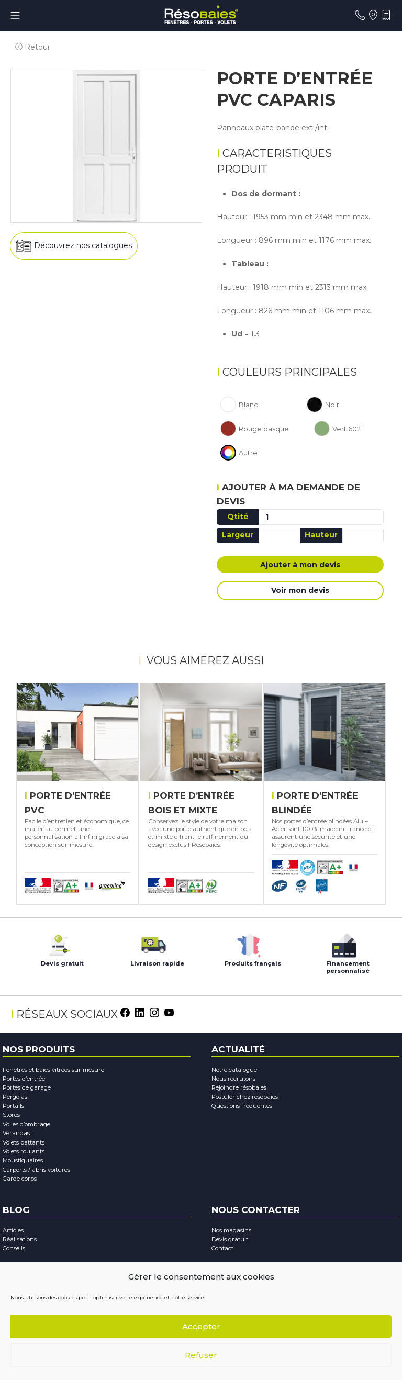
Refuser (201, 1355)
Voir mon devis (300, 592)
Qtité (238, 518)
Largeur (237, 536)
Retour (28, 38)
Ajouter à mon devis (300, 566)
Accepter (201, 1326)
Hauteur (321, 536)
